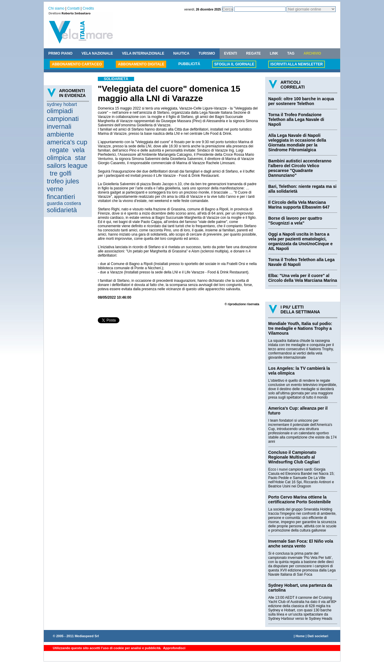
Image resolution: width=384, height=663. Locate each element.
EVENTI (230, 53)
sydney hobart (62, 104)
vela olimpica (66, 153)
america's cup (67, 142)
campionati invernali (63, 122)
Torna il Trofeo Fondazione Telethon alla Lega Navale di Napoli (296, 119)
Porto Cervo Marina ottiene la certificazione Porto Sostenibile (299, 499)
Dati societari (318, 636)
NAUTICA (181, 53)
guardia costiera (64, 203)
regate (59, 150)
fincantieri (61, 196)
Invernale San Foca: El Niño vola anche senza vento (300, 543)
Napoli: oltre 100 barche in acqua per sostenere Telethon (301, 101)
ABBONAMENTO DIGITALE (141, 64)
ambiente (60, 134)
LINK (274, 53)
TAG (290, 53)
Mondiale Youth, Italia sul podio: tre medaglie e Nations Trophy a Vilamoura (300, 328)
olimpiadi (60, 111)
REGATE (253, 53)
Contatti (73, 8)
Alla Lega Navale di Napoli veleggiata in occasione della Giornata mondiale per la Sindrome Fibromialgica (297, 142)
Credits (88, 8)
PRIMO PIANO (60, 53)
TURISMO (206, 53)
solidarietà (62, 210)
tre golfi (60, 173)
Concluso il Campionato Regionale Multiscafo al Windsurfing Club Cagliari (294, 457)
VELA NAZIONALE (97, 53)
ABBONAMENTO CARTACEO (77, 64)
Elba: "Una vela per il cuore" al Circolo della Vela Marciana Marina (302, 278)
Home (300, 636)
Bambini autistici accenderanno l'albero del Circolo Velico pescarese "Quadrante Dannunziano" (300, 168)
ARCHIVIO (312, 53)
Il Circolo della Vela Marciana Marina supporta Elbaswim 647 (299, 204)
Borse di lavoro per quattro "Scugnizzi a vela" (295, 220)
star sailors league (67, 161)
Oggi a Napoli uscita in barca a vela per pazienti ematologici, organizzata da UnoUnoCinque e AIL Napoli (300, 241)
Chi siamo (56, 8)
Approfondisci (173, 648)
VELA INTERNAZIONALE (143, 53)
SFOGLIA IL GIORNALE (234, 64)
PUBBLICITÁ (189, 64)
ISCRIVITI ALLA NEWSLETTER (296, 64)
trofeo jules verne (63, 185)
